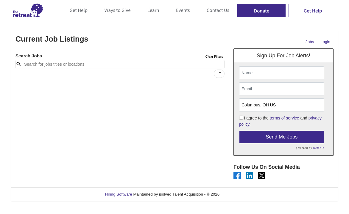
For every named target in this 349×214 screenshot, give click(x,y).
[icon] (220, 73)
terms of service (284, 118)
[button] (219, 74)
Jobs (310, 42)
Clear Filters (214, 56)
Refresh (237, 194)
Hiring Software (118, 194)
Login (325, 42)
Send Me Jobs (281, 137)
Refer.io (318, 148)
